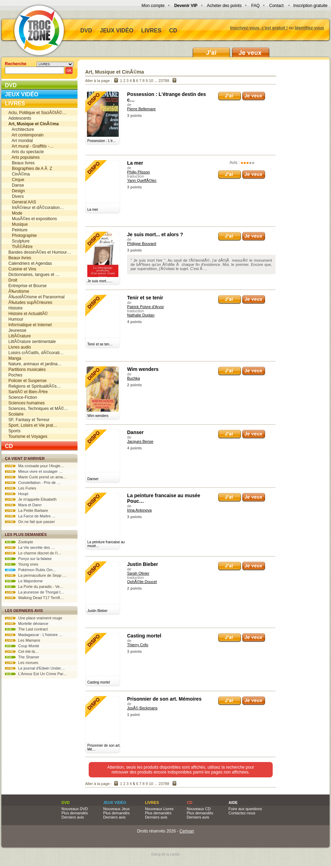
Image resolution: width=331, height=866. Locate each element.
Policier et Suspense (27, 380)
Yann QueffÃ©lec (141, 180)
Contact (276, 5)
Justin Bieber (142, 564)
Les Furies (20, 488)
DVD (86, 30)
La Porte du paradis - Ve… (34, 586)
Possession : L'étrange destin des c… (166, 97)
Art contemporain (26, 135)
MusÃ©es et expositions (32, 218)
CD (173, 30)
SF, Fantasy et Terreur (29, 419)
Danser (135, 432)
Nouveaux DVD (74, 809)
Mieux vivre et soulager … (33, 471)
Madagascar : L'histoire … (34, 635)
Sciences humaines (26, 403)
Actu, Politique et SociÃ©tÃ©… (37, 112)
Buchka (133, 378)
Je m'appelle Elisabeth (31, 499)
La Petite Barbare (26, 510)
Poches (15, 375)
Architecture (21, 129)
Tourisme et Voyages (27, 436)
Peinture (18, 229)
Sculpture (19, 241)
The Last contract (26, 629)
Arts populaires (23, 157)
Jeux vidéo (116, 30)
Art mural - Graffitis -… (30, 146)
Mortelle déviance (26, 623)
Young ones (21, 564)
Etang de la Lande (165, 854)
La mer (135, 163)
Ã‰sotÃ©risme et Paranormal (36, 296)
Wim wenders (143, 369)
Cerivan (186, 831)
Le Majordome (24, 581)
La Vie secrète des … (30, 547)
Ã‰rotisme (18, 291)
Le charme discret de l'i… (33, 553)
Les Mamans (22, 640)
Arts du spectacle (26, 151)
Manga (14, 358)
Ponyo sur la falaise (28, 559)
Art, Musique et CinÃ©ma (114, 72)
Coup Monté (22, 646)
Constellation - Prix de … (33, 482)
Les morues (21, 662)
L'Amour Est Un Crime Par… (36, 674)
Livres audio (19, 347)
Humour (15, 319)
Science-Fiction (22, 397)
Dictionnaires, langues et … (34, 274)
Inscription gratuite (310, 5)
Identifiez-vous (309, 27)
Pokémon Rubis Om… (31, 570)
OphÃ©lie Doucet (142, 582)
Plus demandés (74, 813)
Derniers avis (72, 817)
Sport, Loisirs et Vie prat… (32, 425)
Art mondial (20, 140)
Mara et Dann (23, 505)
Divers (16, 196)
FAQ (255, 5)
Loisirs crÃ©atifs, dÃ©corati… (36, 352)
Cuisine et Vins (22, 269)
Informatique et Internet (30, 324)
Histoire (15, 308)
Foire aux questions (245, 809)
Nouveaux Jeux (116, 809)
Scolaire (15, 414)
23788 (164, 81)
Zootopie (19, 542)
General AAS (22, 202)
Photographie (22, 235)
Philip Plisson (138, 172)
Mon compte (152, 5)
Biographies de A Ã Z (30, 168)
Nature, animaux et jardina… (35, 363)
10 (151, 81)
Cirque (16, 179)
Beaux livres (21, 162)
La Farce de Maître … (30, 516)
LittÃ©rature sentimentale (32, 341)
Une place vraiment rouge (33, 618)
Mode (15, 213)
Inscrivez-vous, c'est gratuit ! (259, 27)
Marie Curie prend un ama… (36, 477)
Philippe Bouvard (141, 243)
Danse (16, 185)
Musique (18, 224)
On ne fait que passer (30, 522)
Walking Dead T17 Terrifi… (34, 598)
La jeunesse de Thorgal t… (34, 592)
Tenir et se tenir (145, 297)
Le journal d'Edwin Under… (35, 668)
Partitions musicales (27, 369)
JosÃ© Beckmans (142, 708)
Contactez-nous (241, 813)
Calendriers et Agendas (30, 263)
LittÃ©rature (19, 336)
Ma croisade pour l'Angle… (34, 466)
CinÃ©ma (19, 174)
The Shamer (22, 657)
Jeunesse (17, 330)
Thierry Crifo (137, 645)
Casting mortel (144, 636)
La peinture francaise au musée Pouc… (163, 498)
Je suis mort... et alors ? (155, 234)
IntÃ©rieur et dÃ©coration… (36, 207)
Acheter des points (224, 5)
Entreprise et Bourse (27, 285)
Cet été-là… (22, 651)
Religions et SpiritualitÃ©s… (34, 386)
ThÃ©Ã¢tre (20, 246)
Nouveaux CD (199, 809)
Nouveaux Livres (159, 809)
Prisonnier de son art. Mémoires (164, 699)
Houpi (16, 494)
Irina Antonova (139, 510)
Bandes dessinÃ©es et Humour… (39, 252)
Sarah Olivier (138, 573)
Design (16, 190)
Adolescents (19, 118)
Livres (151, 30)
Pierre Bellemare (141, 109)
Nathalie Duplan (140, 315)
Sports (14, 430)
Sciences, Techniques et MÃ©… (38, 408)
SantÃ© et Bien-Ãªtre (28, 391)
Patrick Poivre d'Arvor (145, 307)
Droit (12, 280)
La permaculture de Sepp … (35, 575)
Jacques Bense (140, 441)
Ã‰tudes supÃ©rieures (30, 302)
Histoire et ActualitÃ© (28, 313)
